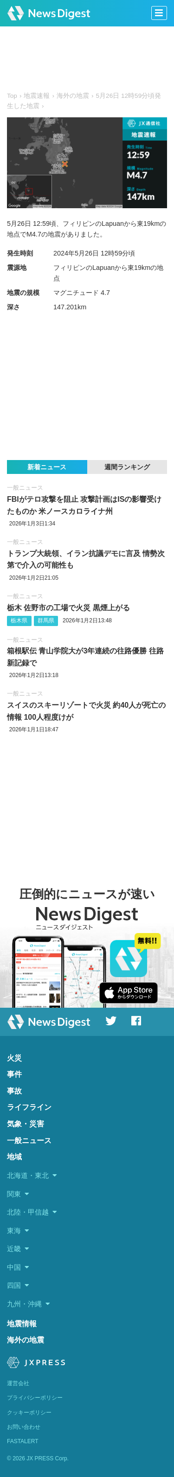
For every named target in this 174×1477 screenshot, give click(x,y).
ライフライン (29, 1107)
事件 (14, 1074)
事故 (14, 1091)
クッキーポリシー (29, 1412)
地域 (14, 1157)
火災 (14, 1058)
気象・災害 (25, 1124)
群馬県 (46, 620)
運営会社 (18, 1383)
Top (12, 95)
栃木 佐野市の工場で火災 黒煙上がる (68, 608)
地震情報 (22, 1324)
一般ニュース (25, 487)
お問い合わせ (23, 1427)
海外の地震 (25, 1340)
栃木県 (19, 620)
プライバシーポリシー (35, 1397)
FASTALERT (23, 1441)
